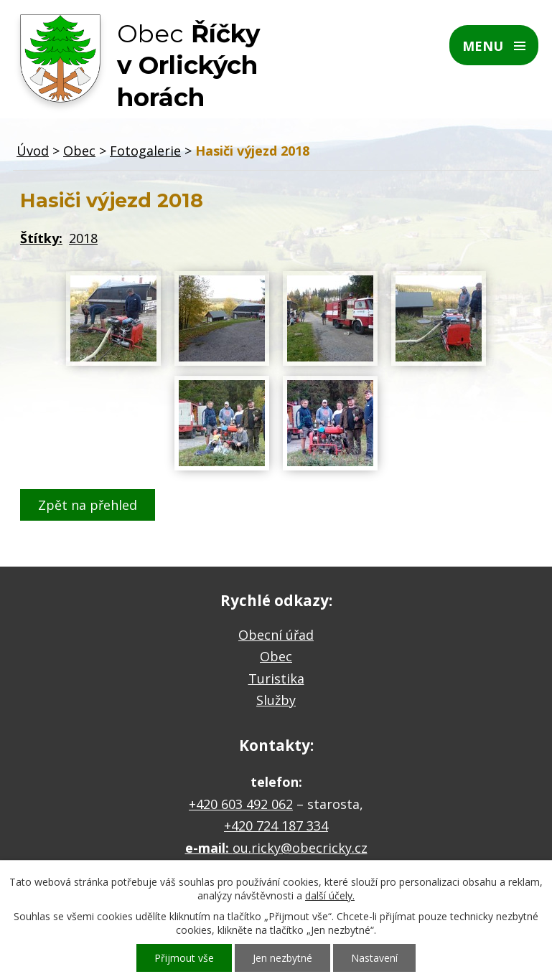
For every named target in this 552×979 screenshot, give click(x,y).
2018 (83, 238)
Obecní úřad (276, 634)
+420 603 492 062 (241, 804)
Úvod (33, 150)
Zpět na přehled (87, 505)
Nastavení (374, 958)
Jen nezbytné (282, 958)
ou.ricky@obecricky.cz (300, 847)
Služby (276, 700)
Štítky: (41, 238)
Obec (79, 150)
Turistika (276, 678)
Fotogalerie (145, 150)
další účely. (330, 895)
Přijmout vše (184, 958)
